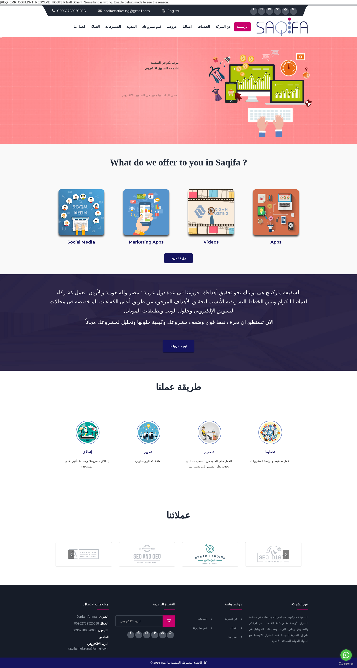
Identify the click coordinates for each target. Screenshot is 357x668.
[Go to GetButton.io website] (346, 663)
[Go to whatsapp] (346, 655)
